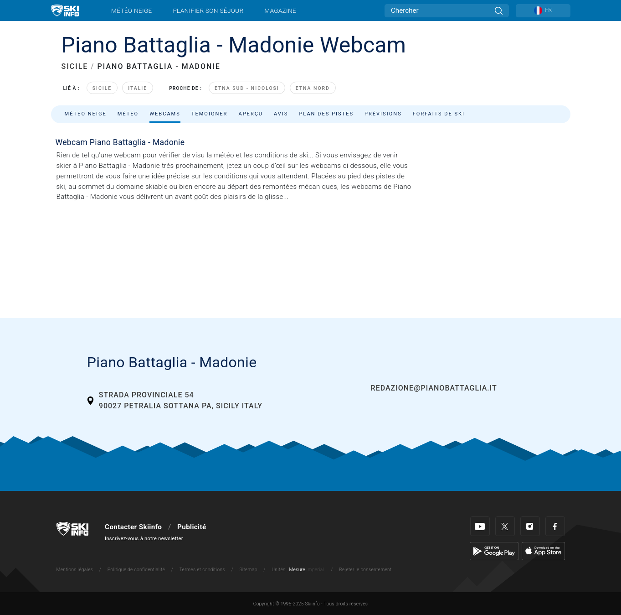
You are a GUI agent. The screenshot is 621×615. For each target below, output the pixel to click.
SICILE (75, 66)
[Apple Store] (543, 551)
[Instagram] (530, 526)
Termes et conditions (202, 569)
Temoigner (209, 114)
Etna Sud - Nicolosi (247, 88)
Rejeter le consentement (365, 569)
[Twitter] (505, 526)
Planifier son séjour (208, 10)
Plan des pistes (326, 114)
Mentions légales (74, 569)
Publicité (191, 527)
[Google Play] (494, 551)
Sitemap (248, 569)
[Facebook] (555, 526)
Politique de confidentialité (136, 569)
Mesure (297, 569)
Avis (281, 114)
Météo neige (131, 10)
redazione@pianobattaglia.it (434, 388)
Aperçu (250, 114)
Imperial (315, 569)
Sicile (102, 88)
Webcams (164, 114)
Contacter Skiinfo (133, 527)
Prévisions (383, 114)
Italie (137, 88)
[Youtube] (480, 526)
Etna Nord (313, 88)
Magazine (280, 10)
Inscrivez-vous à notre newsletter (144, 539)
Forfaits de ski (439, 114)
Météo (128, 114)
